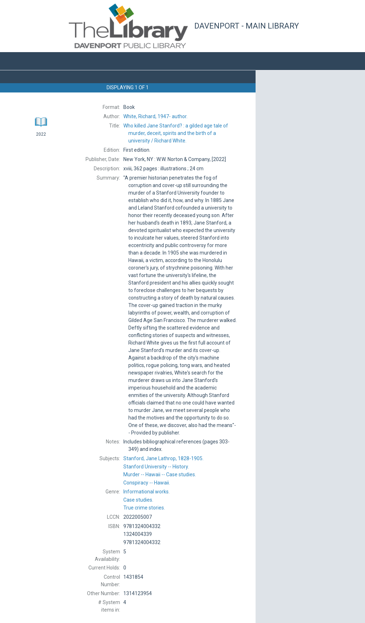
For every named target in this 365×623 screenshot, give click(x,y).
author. (155, 116)
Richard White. (175, 133)
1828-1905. (163, 458)
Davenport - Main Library (246, 25)
